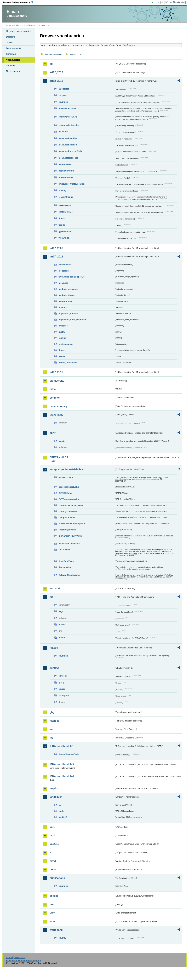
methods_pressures (68, 289)
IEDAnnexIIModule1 (62, 746)
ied (51, 737)
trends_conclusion (67, 362)
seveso (54, 895)
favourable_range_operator (71, 277)
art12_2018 (56, 81)
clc (59, 805)
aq (51, 63)
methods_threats (66, 295)
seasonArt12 (64, 205)
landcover (56, 797)
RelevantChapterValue (69, 575)
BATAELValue (65, 493)
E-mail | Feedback (15, 957)
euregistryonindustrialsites (66, 469)
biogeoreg (63, 271)
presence (63, 326)
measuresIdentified (67, 138)
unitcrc (61, 637)
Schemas (11, 54)
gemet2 (54, 668)
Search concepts (77, 54)
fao (51, 597)
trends (61, 225)
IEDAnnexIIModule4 (62, 776)
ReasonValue (64, 567)
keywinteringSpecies (68, 125)
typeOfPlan (63, 238)
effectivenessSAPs (67, 117)
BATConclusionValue (68, 499)
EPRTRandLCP (59, 457)
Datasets (10, 37)
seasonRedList (65, 212)
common (55, 397)
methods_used (65, 301)
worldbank (56, 930)
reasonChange (65, 197)
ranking (62, 190)
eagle (61, 811)
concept (62, 676)
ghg (52, 712)
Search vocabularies (53, 54)
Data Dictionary (30, 25)
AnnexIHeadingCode (68, 754)
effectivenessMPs (67, 108)
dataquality (56, 414)
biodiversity (57, 380)
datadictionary (58, 406)
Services (10, 65)
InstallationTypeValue (69, 543)
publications (57, 878)
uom (52, 912)
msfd (53, 861)
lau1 (52, 827)
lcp (51, 852)
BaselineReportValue (68, 487)
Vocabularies (13, 60)
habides (54, 720)
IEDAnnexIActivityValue (70, 536)
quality (61, 332)
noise (53, 869)
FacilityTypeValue (67, 530)
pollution (62, 307)
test (52, 904)
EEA (19, 2)
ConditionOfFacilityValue (70, 505)
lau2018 (54, 844)
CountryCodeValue (67, 511)
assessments (64, 264)
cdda (53, 389)
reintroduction (65, 344)
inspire (54, 788)
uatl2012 (62, 817)
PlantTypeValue (66, 561)
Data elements (13, 48)
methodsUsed (65, 164)
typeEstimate (64, 231)
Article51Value (65, 477)
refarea (61, 624)
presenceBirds (65, 177)
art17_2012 (56, 256)
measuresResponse (68, 158)
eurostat (55, 588)
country (62, 938)
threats (61, 218)
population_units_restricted (72, 319)
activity (62, 441)
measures (63, 131)
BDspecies (63, 89)
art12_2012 (56, 72)
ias (51, 729)
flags (60, 611)
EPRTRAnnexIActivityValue (71, 523)
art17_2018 (56, 372)
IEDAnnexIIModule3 (62, 764)
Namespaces (13, 71)
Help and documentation (18, 31)
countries (63, 102)
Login (157, 2)
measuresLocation (67, 145)
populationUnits (66, 171)
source (61, 689)
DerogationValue (66, 517)
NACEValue (64, 549)
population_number (68, 313)
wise (52, 921)
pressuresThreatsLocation (71, 184)
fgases (54, 647)
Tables (9, 42)
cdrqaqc (62, 95)
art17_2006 (56, 248)
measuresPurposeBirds (70, 151)
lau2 (52, 835)
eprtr (52, 433)
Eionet (19, 25)
